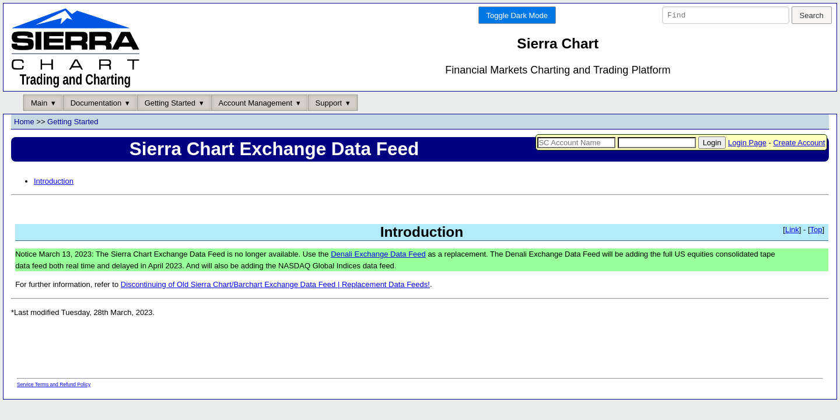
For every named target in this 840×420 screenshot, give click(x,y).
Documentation (96, 103)
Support (329, 103)
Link (792, 230)
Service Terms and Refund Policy (53, 384)
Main (39, 103)
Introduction (54, 181)
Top (816, 230)
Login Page (747, 142)
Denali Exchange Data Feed (378, 254)
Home (24, 122)
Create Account (799, 142)
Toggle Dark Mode (517, 15)
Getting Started (170, 103)
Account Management (255, 103)
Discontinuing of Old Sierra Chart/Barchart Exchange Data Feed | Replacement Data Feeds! (275, 285)
